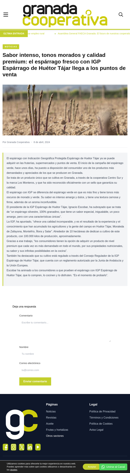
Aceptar (92, 466)
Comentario (26, 315)
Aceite (49, 423)
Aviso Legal (96, 429)
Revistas (51, 417)
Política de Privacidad (102, 411)
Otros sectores (55, 435)
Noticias (51, 411)
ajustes (13, 469)
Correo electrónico (29, 363)
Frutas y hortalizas (57, 429)
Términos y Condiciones (103, 417)
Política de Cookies (101, 423)
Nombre (23, 347)
